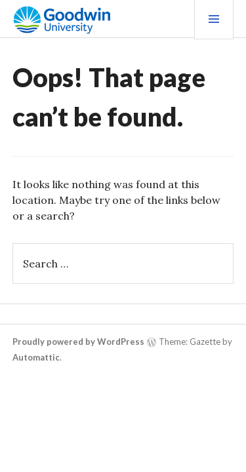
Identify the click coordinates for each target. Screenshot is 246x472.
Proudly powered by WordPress (78, 341)
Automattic (36, 357)
